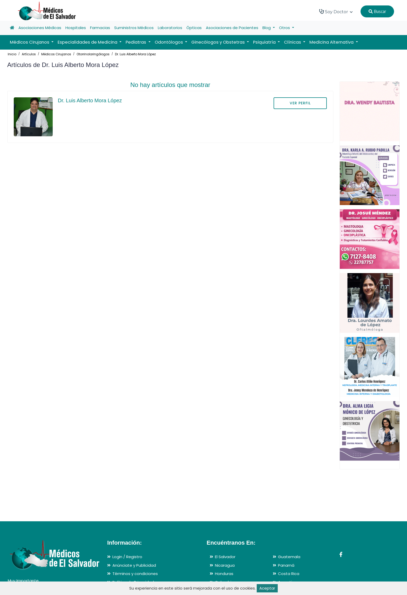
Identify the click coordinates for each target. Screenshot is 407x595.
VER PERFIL (300, 103)
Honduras (224, 573)
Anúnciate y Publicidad (134, 565)
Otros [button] (285, 27)
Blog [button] (267, 27)
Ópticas (194, 27)
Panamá (286, 565)
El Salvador (225, 556)
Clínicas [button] (293, 42)
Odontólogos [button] (169, 42)
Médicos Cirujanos (56, 54)
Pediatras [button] (136, 42)
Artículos (29, 54)
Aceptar (267, 588)
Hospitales (75, 27)
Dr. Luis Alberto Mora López (135, 54)
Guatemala (289, 556)
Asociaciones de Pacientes (232, 27)
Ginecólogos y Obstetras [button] (218, 42)
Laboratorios (170, 27)
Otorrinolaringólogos (93, 54)
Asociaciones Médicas (39, 27)
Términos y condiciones (135, 573)
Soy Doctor (336, 11)
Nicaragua (225, 565)
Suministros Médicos (134, 27)
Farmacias (100, 27)
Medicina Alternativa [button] (332, 42)
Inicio (12, 54)
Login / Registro (127, 556)
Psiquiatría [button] (265, 42)
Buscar (377, 11)
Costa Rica (288, 573)
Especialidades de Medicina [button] (88, 42)
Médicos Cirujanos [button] (30, 42)
